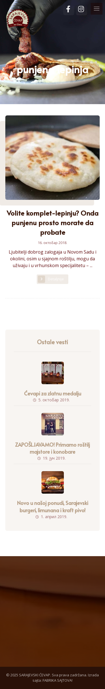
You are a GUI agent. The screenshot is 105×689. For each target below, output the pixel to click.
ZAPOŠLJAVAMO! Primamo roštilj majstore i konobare (52, 448)
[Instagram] (81, 10)
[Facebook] (68, 10)
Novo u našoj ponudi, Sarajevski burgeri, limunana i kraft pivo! (52, 506)
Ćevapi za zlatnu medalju (52, 393)
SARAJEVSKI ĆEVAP (34, 674)
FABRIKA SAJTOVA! (58, 680)
